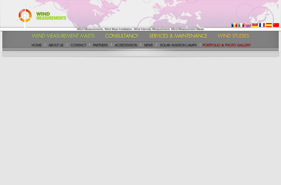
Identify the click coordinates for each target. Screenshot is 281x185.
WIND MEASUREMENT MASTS (63, 36)
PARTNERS (100, 45)
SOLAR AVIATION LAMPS (178, 45)
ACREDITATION (126, 45)
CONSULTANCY (121, 36)
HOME (37, 45)
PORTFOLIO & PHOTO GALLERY (227, 45)
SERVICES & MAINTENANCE (178, 36)
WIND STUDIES (233, 36)
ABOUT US (56, 45)
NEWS (148, 45)
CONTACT (78, 45)
